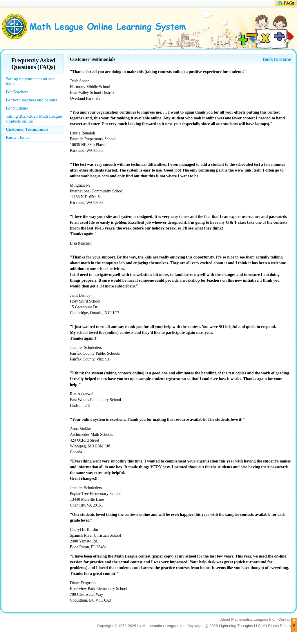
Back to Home (277, 59)
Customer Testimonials (27, 129)
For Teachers (17, 92)
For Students (17, 108)
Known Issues (18, 137)
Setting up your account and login (30, 81)
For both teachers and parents (31, 100)
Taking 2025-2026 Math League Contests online (34, 118)
